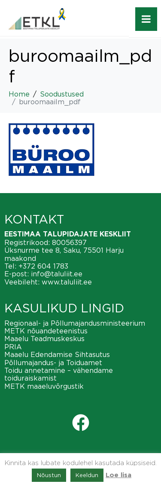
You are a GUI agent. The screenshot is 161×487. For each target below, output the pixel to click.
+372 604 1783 (43, 266)
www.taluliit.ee (67, 282)
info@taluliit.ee (56, 274)
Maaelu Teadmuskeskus (44, 338)
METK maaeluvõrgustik (44, 386)
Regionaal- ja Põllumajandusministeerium (74, 323)
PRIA (13, 347)
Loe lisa (118, 475)
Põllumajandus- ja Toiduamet (53, 362)
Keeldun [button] (87, 475)
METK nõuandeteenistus (46, 331)
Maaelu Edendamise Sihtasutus (57, 354)
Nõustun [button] (49, 475)
